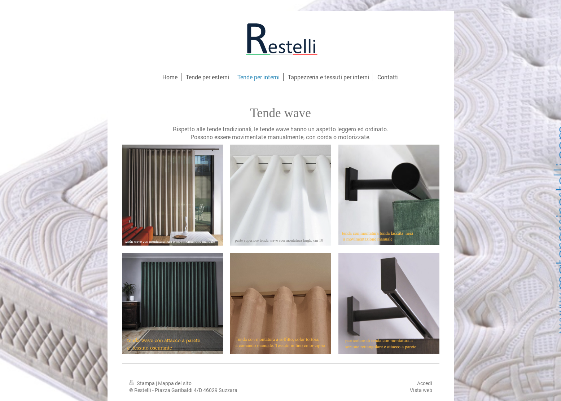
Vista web (421, 390)
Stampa (142, 383)
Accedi (424, 383)
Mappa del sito (175, 383)
